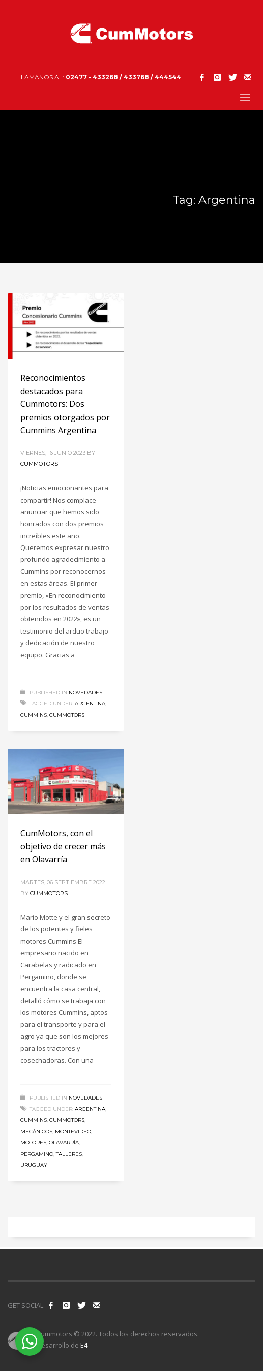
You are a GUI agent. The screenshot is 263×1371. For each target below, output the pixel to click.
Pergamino (36, 1153)
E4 (83, 1345)
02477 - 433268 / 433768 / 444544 (123, 77)
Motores (33, 1142)
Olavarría (64, 1142)
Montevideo (73, 1131)
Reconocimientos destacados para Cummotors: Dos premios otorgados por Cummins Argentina (65, 403)
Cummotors (39, 464)
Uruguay (33, 1165)
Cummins (33, 714)
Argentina (90, 703)
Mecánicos (36, 1131)
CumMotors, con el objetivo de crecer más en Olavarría (63, 846)
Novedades (85, 692)
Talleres (69, 1153)
